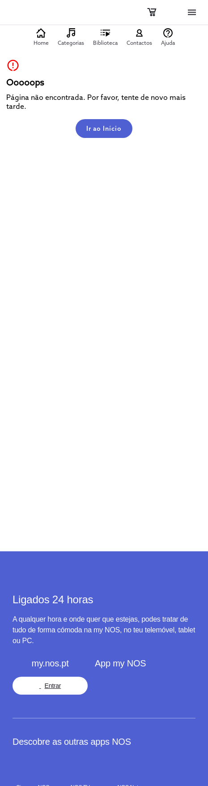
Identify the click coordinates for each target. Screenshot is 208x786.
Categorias (71, 42)
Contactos (139, 42)
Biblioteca (105, 42)
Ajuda (168, 42)
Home (41, 42)
